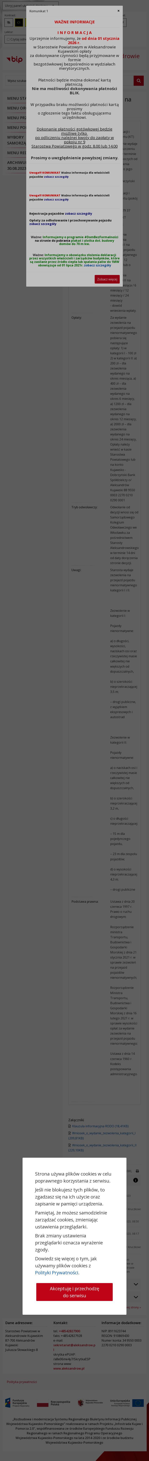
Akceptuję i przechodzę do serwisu (74, 1292)
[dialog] (74, 730)
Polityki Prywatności (56, 1272)
